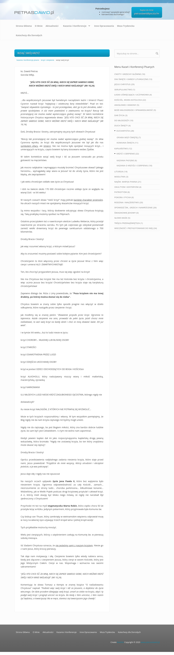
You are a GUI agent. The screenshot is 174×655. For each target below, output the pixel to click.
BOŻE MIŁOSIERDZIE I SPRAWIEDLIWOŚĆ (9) (135, 110)
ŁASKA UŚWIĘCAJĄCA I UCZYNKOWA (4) (133, 94)
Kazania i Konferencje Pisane (28, 60)
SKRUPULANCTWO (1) (124, 89)
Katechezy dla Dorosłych (29, 35)
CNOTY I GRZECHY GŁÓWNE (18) (129, 74)
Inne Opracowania (104, 25)
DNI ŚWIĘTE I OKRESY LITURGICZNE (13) (133, 79)
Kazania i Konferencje (74, 25)
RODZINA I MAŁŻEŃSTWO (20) (128, 202)
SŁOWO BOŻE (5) (122, 217)
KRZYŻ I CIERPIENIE (47, 60)
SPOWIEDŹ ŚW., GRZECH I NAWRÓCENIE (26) (135, 207)
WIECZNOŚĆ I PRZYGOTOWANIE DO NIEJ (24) (135, 228)
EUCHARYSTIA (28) (125, 130)
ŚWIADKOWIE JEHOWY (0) (126, 212)
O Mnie (39, 25)
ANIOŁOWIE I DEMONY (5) (126, 105)
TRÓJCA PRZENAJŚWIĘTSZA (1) (128, 223)
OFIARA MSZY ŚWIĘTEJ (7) (129, 137)
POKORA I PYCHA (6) (124, 197)
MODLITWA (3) (121, 176)
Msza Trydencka (125, 25)
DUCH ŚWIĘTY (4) (122, 125)
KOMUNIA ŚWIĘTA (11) (127, 142)
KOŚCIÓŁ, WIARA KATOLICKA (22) (130, 100)
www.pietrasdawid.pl (150, 642)
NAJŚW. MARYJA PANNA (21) (127, 181)
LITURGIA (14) (120, 171)
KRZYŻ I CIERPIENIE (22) (127, 153)
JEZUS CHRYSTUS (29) (124, 84)
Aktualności (52, 25)
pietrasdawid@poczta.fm (146, 13)
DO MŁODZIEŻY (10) (123, 120)
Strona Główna (24, 25)
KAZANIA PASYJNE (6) (127, 160)
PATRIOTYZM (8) (122, 192)
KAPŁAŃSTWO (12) (123, 148)
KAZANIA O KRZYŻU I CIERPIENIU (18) (134, 165)
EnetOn (120, 642)
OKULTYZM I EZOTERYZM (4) (127, 187)
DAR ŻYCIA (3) (120, 115)
